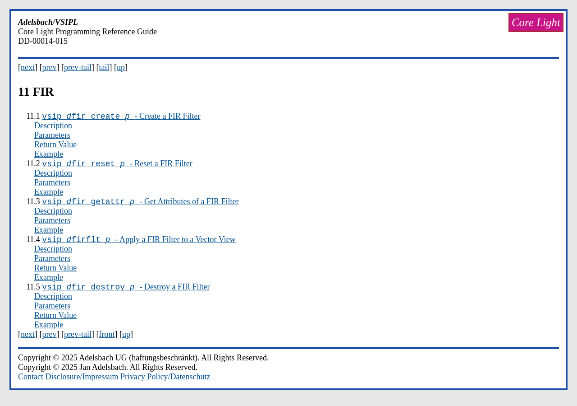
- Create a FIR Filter (121, 117)
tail (104, 67)
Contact (30, 383)
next (28, 67)
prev (49, 67)
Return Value (55, 145)
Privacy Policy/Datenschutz (165, 383)
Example (48, 155)
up (121, 67)
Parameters (52, 136)
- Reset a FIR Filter (117, 166)
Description (53, 126)
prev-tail (78, 67)
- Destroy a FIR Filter (126, 293)
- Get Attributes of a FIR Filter (140, 205)
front (106, 340)
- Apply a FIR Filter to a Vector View (138, 244)
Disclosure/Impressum (82, 383)
